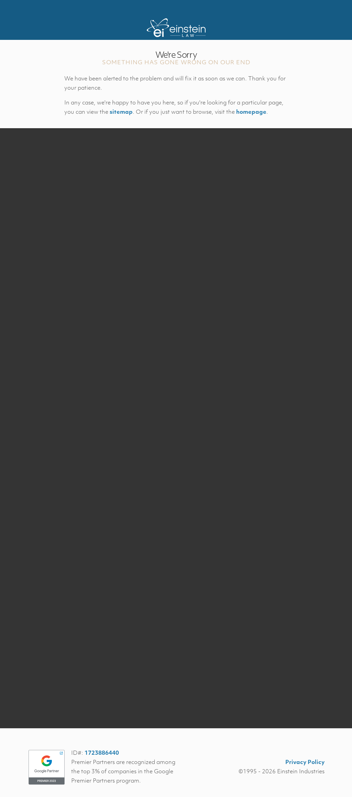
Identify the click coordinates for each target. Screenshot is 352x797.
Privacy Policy (304, 762)
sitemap (121, 112)
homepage (251, 112)
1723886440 (102, 753)
